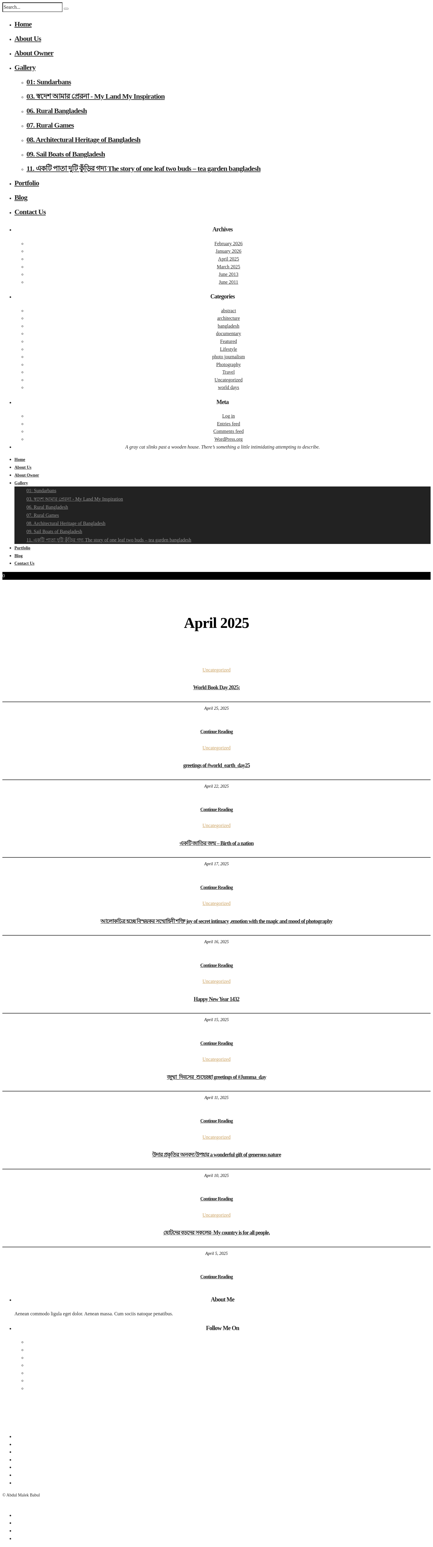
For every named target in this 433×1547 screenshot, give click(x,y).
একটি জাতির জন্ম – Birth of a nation (217, 843)
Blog (20, 197)
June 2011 (228, 282)
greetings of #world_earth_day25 (216, 765)
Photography (228, 364)
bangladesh (228, 326)
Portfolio (26, 183)
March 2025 (228, 266)
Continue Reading (216, 731)
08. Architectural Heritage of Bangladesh (83, 140)
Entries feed (228, 423)
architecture (228, 318)
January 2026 (228, 251)
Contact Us (30, 212)
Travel (228, 372)
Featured (228, 341)
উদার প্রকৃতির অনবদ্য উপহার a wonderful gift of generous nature (216, 1155)
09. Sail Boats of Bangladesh (65, 154)
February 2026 (228, 243)
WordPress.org (228, 439)
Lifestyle (228, 349)
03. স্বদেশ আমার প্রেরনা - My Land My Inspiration (95, 96)
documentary (228, 333)
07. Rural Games (50, 125)
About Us (27, 38)
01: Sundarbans (48, 82)
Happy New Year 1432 (216, 999)
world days (228, 387)
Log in (228, 415)
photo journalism (228, 356)
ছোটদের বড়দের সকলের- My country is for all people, (216, 1233)
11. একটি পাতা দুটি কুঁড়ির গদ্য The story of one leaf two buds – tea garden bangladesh (143, 168)
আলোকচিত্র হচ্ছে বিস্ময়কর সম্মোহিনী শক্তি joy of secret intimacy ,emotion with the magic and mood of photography (216, 921)
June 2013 (228, 274)
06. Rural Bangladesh (56, 111)
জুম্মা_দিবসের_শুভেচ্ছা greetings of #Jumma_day (216, 1077)
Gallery (24, 67)
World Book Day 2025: (216, 687)
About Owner (34, 53)
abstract (228, 310)
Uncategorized (228, 379)
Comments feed (228, 431)
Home (23, 24)
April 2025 (228, 258)
